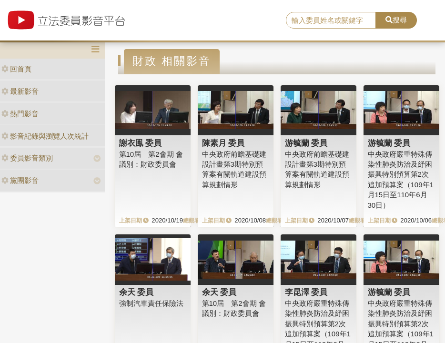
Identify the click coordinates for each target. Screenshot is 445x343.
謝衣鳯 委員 (140, 143)
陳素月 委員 (223, 143)
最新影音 (20, 91)
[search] (331, 20)
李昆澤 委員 (306, 292)
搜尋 (396, 20)
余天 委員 (136, 292)
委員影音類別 (27, 158)
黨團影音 (20, 180)
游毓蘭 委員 (306, 143)
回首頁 (16, 69)
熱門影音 (20, 114)
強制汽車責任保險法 (151, 303)
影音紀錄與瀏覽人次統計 (45, 136)
